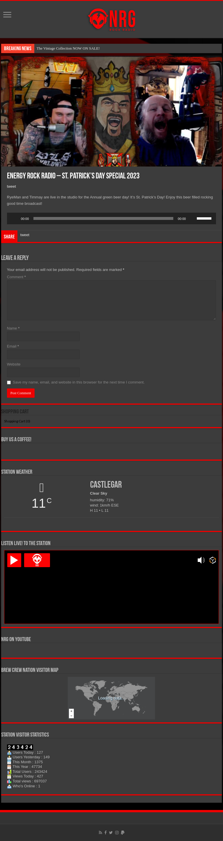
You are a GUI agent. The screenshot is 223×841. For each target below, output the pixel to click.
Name (13, 328)
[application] (111, 218)
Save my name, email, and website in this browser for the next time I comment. (79, 382)
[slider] (103, 218)
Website (14, 364)
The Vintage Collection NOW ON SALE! (68, 48)
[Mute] (192, 218)
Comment (16, 277)
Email (13, 346)
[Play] (14, 218)
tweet (11, 186)
